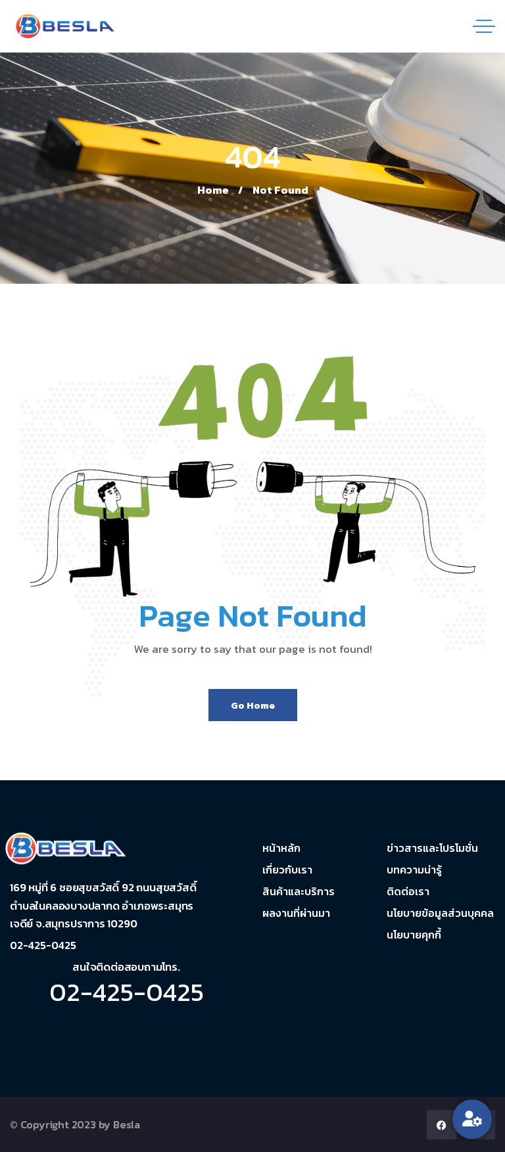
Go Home (253, 705)
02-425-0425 (126, 992)
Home (213, 190)
